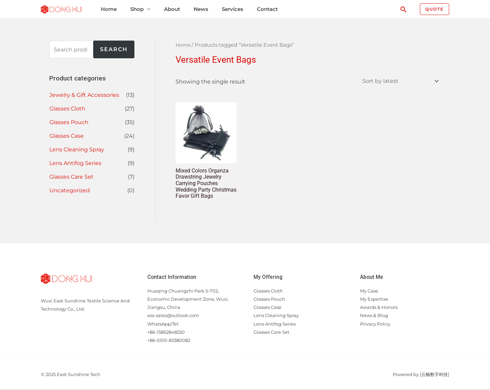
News (198, 9)
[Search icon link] (403, 9)
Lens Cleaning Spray (76, 149)
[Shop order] (399, 81)
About (170, 9)
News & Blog (374, 316)
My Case (369, 292)
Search (114, 49)
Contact (264, 9)
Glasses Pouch (68, 122)
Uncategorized (69, 190)
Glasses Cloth (67, 108)
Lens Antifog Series (75, 163)
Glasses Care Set (71, 177)
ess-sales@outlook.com (173, 316)
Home (107, 9)
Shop (135, 9)
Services (229, 9)
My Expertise (374, 300)
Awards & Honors (378, 308)
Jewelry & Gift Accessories (84, 95)
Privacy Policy (375, 325)
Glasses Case (66, 136)
